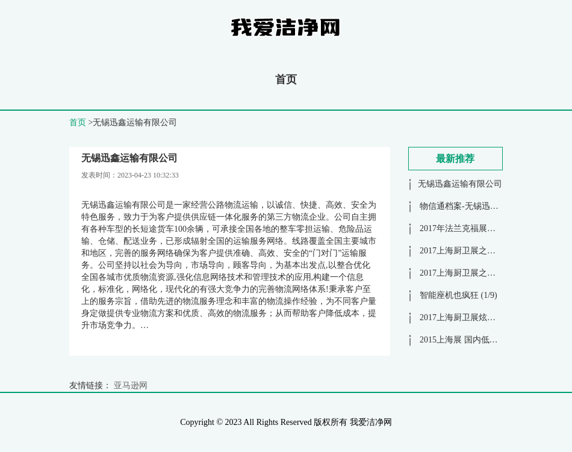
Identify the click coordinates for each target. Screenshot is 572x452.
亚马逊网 (131, 385)
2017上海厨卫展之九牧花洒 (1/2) (478, 250)
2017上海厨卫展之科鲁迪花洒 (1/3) (483, 272)
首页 (286, 79)
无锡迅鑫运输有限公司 (460, 183)
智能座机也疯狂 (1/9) (457, 295)
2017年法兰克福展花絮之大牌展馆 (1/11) (493, 228)
